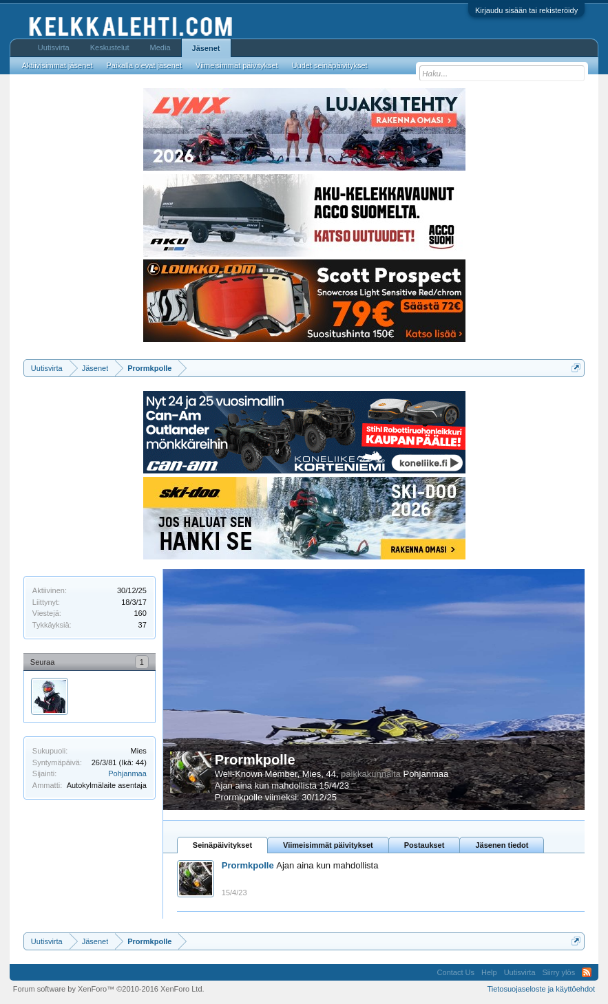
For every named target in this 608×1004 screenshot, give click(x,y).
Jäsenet (206, 48)
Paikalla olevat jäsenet (144, 65)
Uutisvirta (54, 47)
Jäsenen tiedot (501, 845)
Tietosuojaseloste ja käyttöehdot (541, 989)
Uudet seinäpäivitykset (330, 65)
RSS (586, 972)
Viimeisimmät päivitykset (328, 845)
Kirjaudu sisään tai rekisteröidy (526, 10)
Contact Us (455, 972)
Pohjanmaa (127, 773)
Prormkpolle (255, 759)
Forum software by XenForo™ (109, 989)
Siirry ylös (559, 972)
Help (489, 972)
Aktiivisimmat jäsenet (57, 65)
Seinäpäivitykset (222, 845)
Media (160, 47)
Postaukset (424, 845)
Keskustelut (109, 47)
